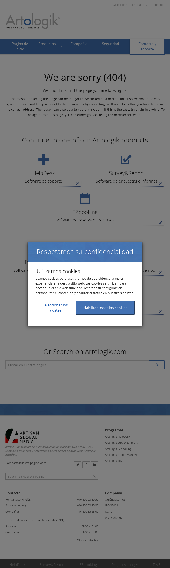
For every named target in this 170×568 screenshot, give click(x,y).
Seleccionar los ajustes (55, 308)
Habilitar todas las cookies (105, 307)
